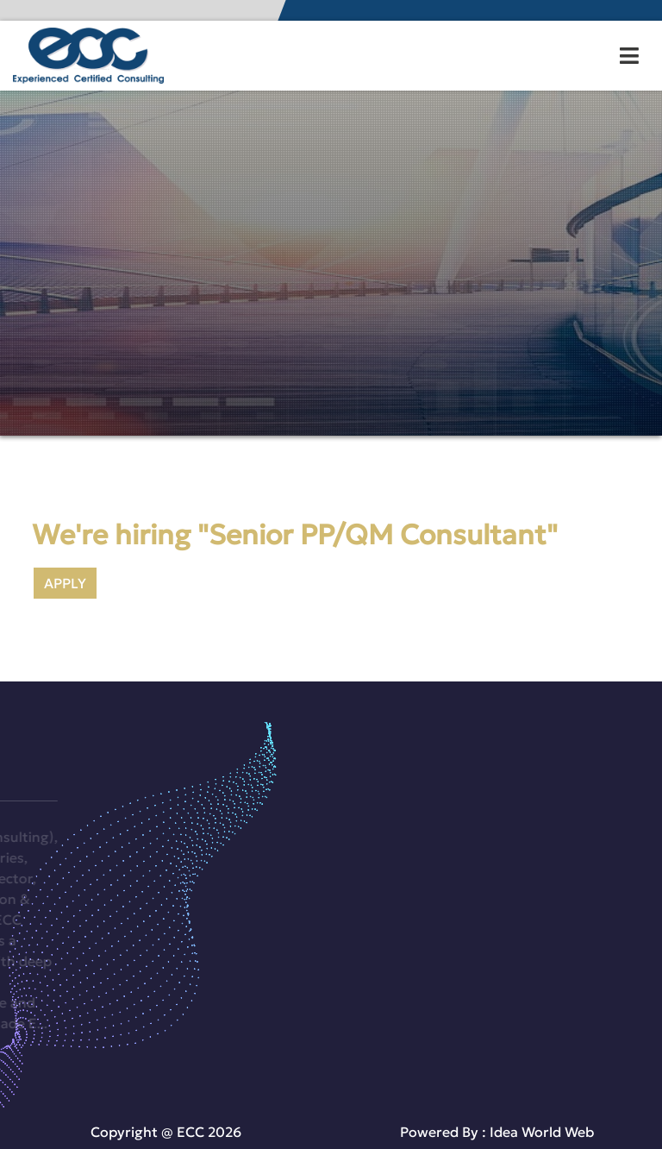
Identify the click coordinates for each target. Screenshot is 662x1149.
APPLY (65, 583)
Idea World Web (542, 1131)
